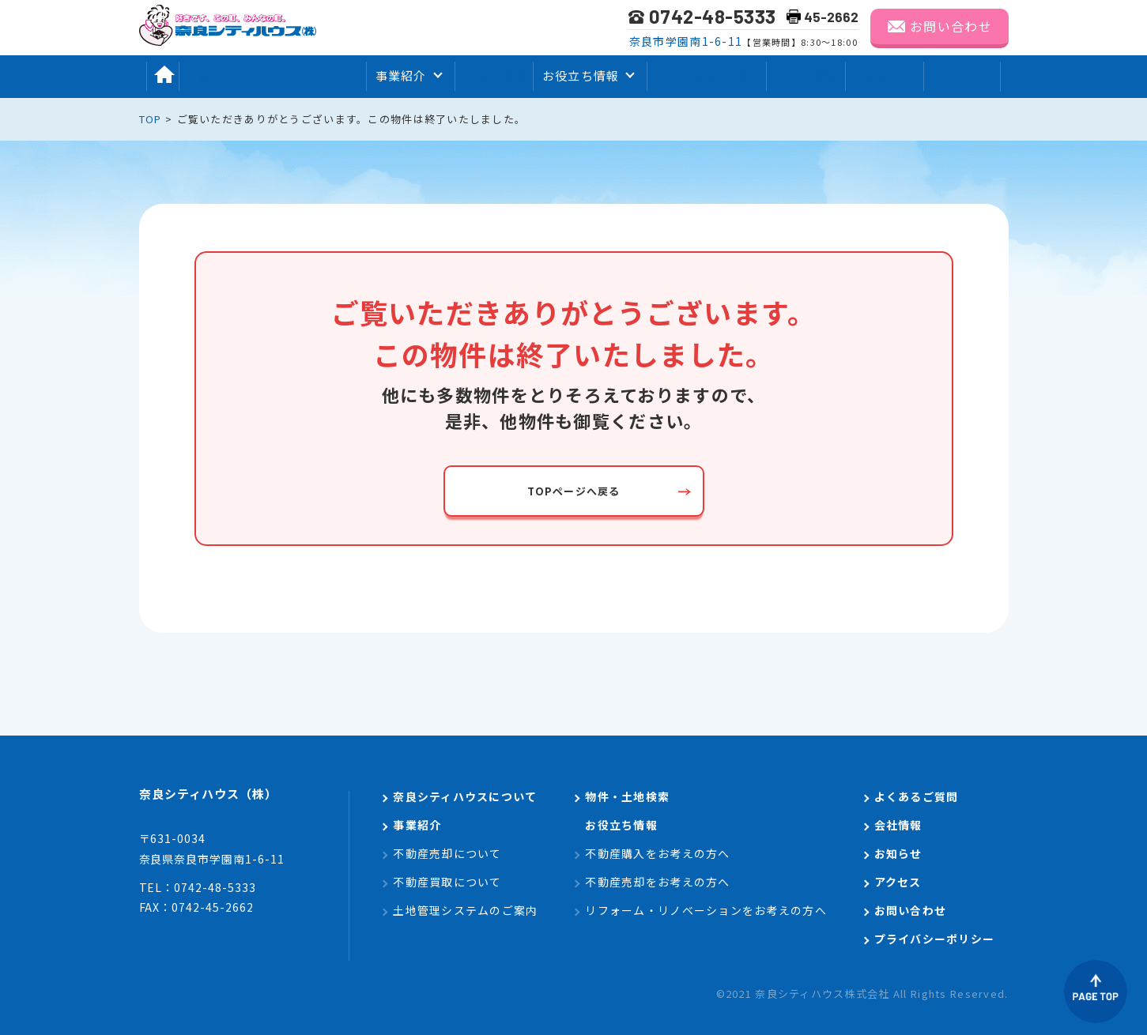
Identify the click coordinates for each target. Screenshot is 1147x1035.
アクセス (979, 75)
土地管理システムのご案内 (465, 910)
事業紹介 (417, 825)
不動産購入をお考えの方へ (657, 853)
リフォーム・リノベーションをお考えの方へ (706, 910)
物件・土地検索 (627, 796)
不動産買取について (447, 882)
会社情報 (813, 75)
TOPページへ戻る (574, 490)
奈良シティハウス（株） (231, 797)
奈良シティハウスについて (271, 75)
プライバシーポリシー (934, 939)
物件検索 (494, 75)
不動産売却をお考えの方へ (657, 882)
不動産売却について (447, 853)
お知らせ (897, 75)
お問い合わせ (951, 26)
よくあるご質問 (711, 75)
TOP (150, 118)
